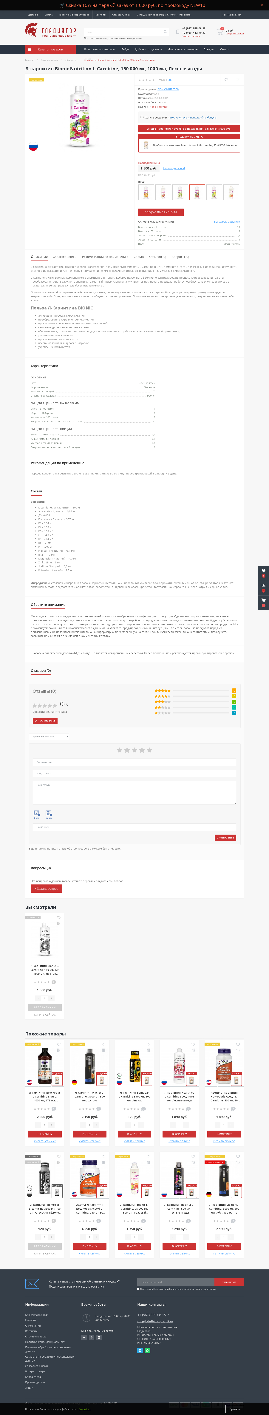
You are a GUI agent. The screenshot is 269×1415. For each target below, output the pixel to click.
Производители (35, 1382)
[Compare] (238, 79)
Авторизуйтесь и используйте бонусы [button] (192, 117)
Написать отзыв (45, 720)
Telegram (140, 1350)
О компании (33, 1325)
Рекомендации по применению (105, 257)
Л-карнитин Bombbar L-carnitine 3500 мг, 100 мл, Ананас (134, 1096)
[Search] (165, 32)
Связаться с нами (36, 1366)
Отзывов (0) (157, 257)
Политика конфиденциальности (171, 1289)
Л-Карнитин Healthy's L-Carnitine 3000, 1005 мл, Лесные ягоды (179, 1096)
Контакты (100, 14)
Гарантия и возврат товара (74, 14)
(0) (169, 80)
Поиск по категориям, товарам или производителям (113, 38)
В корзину (45, 1134)
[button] (263, 603)
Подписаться (229, 1281)
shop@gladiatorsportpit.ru (155, 1321)
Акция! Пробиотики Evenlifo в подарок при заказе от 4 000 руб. (189, 128)
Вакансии (31, 1331)
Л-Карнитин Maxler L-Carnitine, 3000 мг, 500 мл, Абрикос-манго (224, 1208)
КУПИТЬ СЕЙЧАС (45, 1014)
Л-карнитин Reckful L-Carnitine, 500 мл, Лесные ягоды (179, 1208)
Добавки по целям (148, 49)
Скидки (225, 49)
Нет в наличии (45, 1007)
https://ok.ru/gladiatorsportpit (91, 1337)
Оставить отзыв (225, 837)
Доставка (33, 14)
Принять (234, 1409)
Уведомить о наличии (161, 212)
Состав (139, 257)
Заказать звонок (191, 36)
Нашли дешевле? (174, 168)
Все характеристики (227, 221)
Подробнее (85, 1409)
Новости (30, 1320)
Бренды (209, 49)
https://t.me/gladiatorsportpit (99, 1337)
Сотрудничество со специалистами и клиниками (164, 14)
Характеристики (64, 257)
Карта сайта (33, 1377)
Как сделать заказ (36, 1315)
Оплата (49, 14)
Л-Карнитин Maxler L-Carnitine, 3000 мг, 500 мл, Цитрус (90, 1096)
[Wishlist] (226, 79)
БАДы (125, 49)
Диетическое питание (183, 49)
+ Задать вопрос (46, 889)
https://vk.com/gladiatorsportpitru (84, 1337)
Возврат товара (35, 1371)
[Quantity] (44, 998)
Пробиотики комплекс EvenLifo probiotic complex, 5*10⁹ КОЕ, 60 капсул (195, 145)
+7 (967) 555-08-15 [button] (153, 1315)
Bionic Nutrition (168, 89)
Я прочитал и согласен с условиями (178, 1289)
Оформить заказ (235, 33)
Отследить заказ (121, 14)
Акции (88, 58)
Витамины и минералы (99, 49)
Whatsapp (147, 1350)
